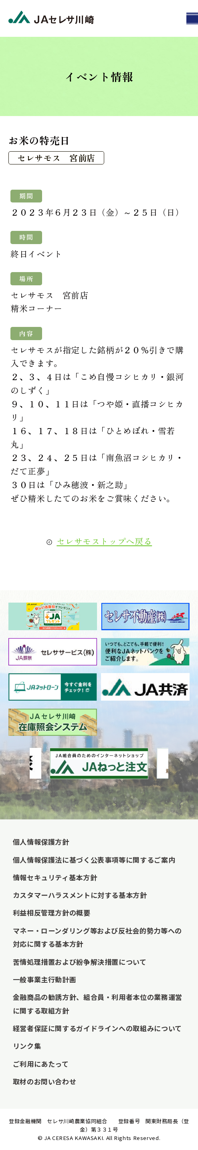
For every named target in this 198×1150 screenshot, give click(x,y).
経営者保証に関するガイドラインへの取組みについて (97, 1028)
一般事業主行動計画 (45, 979)
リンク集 (27, 1046)
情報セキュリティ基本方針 (55, 877)
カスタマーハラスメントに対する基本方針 (80, 895)
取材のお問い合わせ (45, 1081)
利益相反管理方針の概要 (52, 913)
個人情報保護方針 (41, 842)
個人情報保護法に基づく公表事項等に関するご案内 (94, 860)
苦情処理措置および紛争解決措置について (80, 962)
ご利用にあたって (41, 1064)
